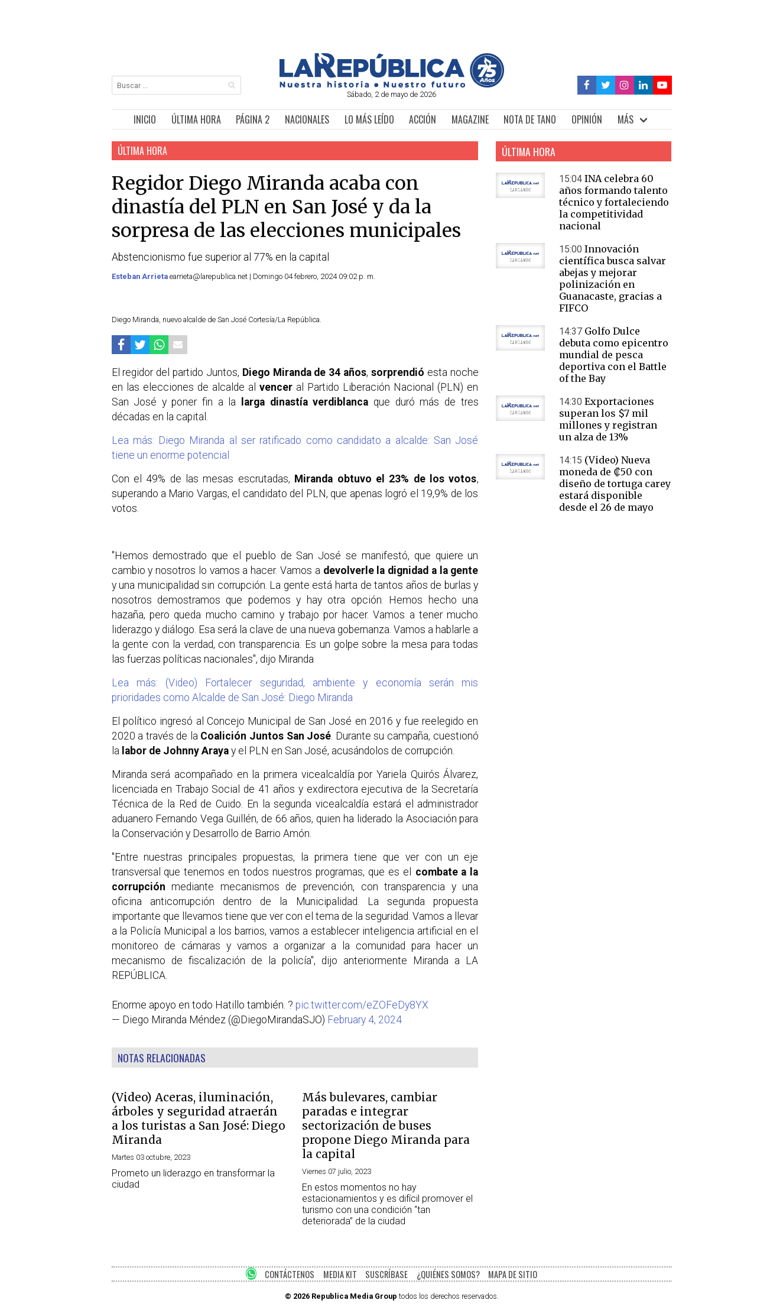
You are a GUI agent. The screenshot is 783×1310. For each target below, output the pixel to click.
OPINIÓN (586, 119)
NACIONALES (307, 119)
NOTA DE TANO (529, 119)
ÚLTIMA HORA (196, 119)
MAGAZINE (470, 119)
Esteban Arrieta (141, 276)
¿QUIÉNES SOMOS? (448, 1274)
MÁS (625, 119)
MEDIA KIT (340, 1274)
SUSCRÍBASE (386, 1274)
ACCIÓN (422, 119)
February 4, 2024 (364, 1020)
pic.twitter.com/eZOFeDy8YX (361, 1005)
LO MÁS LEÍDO (369, 119)
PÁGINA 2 (252, 119)
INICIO (145, 119)
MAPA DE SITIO (512, 1274)
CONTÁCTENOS (289, 1274)
